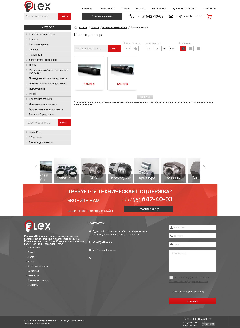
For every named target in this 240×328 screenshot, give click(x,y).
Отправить (192, 301)
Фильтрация (36, 54)
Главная (87, 8)
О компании (106, 8)
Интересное (159, 8)
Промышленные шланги (114, 27)
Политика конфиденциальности (197, 319)
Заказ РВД (35, 132)
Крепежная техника (40, 99)
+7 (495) (150, 16)
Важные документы (41, 142)
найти (65, 16)
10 (148, 48)
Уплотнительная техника (43, 59)
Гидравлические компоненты (46, 109)
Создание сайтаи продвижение (190, 324)
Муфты (33, 93)
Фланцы (34, 49)
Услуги (124, 8)
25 (156, 48)
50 (164, 48)
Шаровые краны (38, 44)
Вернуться (145, 97)
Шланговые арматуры (42, 34)
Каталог (141, 8)
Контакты (209, 8)
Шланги (33, 39)
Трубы (32, 65)
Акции (31, 261)
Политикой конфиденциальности (188, 281)
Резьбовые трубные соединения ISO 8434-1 (48, 72)
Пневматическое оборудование (47, 83)
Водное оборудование (42, 114)
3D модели (35, 137)
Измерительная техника (43, 104)
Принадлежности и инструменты (48, 78)
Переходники (37, 88)
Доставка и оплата (185, 8)
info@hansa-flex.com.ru (189, 16)
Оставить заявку (102, 16)
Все (172, 48)
